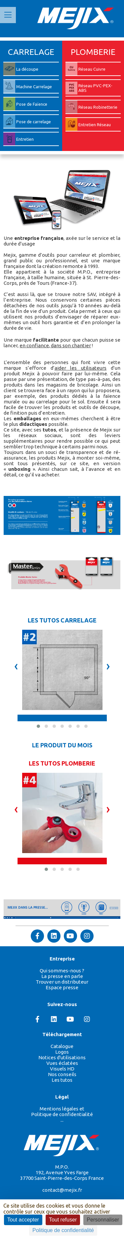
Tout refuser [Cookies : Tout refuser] (63, 1219)
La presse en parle (62, 976)
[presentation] (16, 665)
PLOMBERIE (93, 51)
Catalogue (62, 1046)
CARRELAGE (31, 51)
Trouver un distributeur (62, 982)
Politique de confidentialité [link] (63, 1230)
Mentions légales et (62, 1108)
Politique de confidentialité (62, 1114)
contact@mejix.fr (62, 1190)
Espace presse (62, 987)
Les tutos (62, 1080)
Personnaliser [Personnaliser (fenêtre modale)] (103, 1219)
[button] (38, 726)
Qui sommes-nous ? (62, 970)
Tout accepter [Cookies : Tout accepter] (23, 1219)
